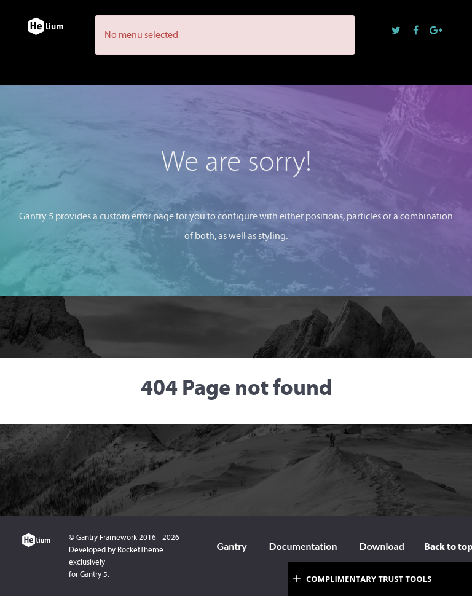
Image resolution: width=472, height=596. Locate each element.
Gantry (232, 546)
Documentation (303, 546)
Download (381, 546)
